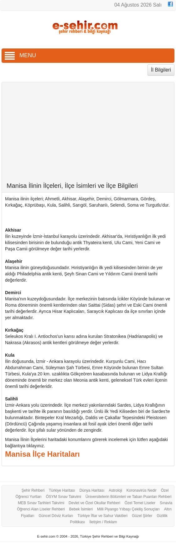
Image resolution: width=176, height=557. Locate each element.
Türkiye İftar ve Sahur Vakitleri (102, 516)
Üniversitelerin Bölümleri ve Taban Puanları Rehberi (128, 496)
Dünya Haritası (92, 490)
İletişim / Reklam (103, 522)
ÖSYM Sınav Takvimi (63, 496)
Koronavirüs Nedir (142, 490)
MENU (20, 55)
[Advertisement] (88, 135)
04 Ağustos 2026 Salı (138, 5)
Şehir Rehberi (33, 490)
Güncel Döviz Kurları (56, 516)
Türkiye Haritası (62, 490)
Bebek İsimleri (81, 509)
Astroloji (115, 490)
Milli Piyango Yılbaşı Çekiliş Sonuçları (128, 509)
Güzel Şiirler (142, 516)
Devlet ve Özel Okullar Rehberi (94, 503)
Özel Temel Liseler (140, 503)
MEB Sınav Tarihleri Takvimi (41, 503)
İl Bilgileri (161, 70)
